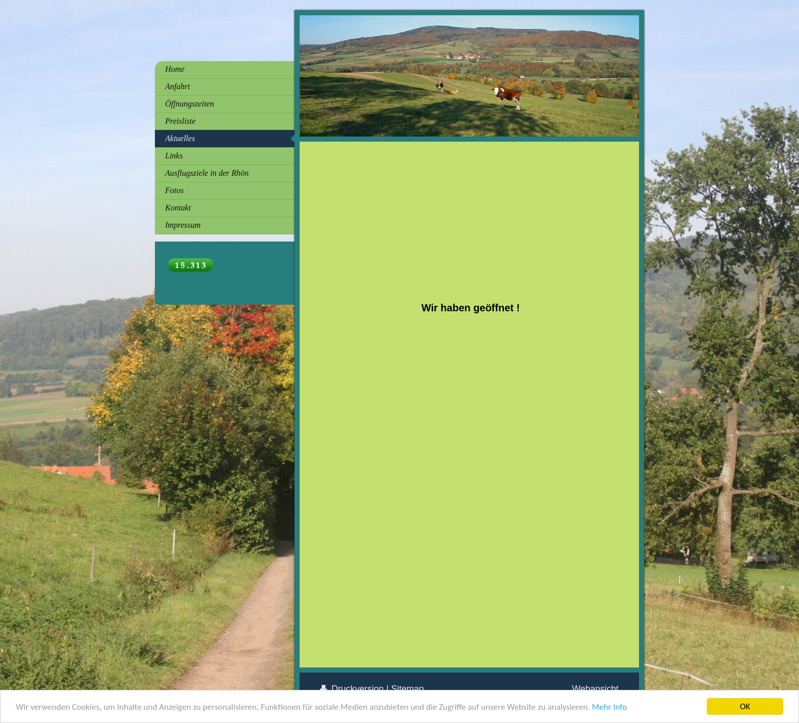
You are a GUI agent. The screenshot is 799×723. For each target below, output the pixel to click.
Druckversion (353, 689)
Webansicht (595, 689)
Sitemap (407, 689)
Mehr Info (609, 708)
